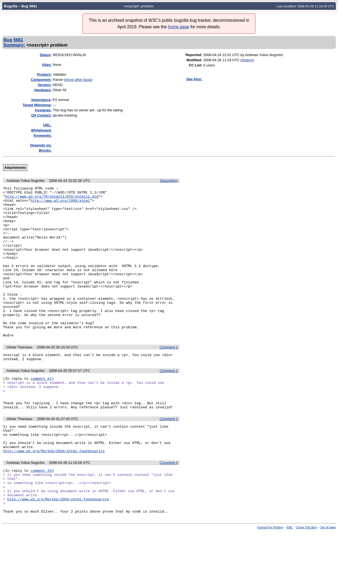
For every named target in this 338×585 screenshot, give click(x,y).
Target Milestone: (37, 105)
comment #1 (41, 411)
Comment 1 (168, 377)
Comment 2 (168, 402)
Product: (44, 74)
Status (45, 55)
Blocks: (45, 150)
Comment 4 (168, 507)
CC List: (195, 65)
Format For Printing (270, 580)
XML (290, 580)
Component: (41, 80)
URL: (47, 125)
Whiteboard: (41, 130)
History (247, 60)
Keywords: (43, 135)
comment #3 (41, 515)
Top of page (328, 580)
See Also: (194, 79)
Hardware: (43, 90)
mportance (41, 100)
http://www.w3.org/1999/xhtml (60, 203)
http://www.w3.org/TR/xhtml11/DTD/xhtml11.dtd (51, 198)
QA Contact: (41, 115)
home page (178, 26)
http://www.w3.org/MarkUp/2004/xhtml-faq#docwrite (54, 494)
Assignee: (43, 110)
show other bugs (78, 80)
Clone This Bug (306, 580)
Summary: (14, 44)
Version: (45, 85)
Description (169, 181)
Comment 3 (168, 457)
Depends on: (41, 145)
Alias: (47, 65)
